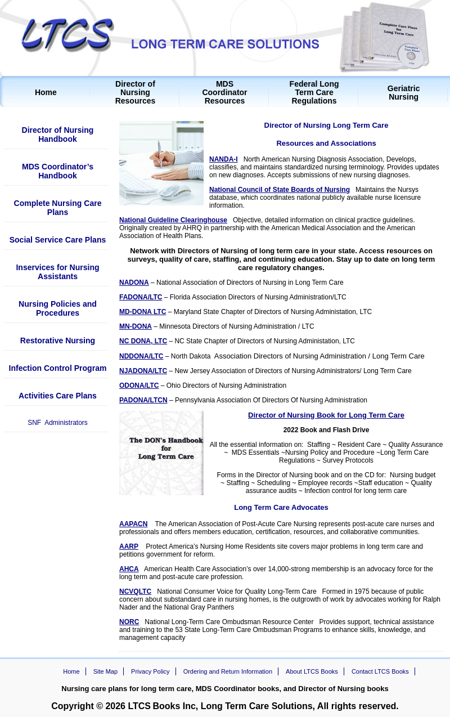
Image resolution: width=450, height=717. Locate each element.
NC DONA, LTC (143, 341)
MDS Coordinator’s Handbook (57, 171)
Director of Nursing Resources (135, 92)
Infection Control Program (58, 368)
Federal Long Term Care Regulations (314, 92)
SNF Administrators (58, 423)
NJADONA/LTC (143, 371)
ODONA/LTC (139, 385)
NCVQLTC (135, 591)
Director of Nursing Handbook (58, 135)
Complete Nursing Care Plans (58, 208)
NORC (129, 622)
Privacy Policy (150, 671)
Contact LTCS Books (380, 671)
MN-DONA (135, 326)
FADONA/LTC (140, 297)
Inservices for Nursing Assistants (57, 272)
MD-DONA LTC (142, 312)
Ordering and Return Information (227, 671)
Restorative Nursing (57, 340)
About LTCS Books (312, 671)
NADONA (134, 282)
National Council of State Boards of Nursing (279, 190)
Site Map (105, 671)
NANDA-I (223, 159)
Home (46, 92)
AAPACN (133, 524)
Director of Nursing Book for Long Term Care (326, 415)
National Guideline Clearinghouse (173, 220)
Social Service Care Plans (58, 239)
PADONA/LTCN (143, 400)
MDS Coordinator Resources (224, 92)
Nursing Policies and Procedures (58, 308)
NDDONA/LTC (141, 356)
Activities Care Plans (58, 395)
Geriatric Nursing (404, 92)
